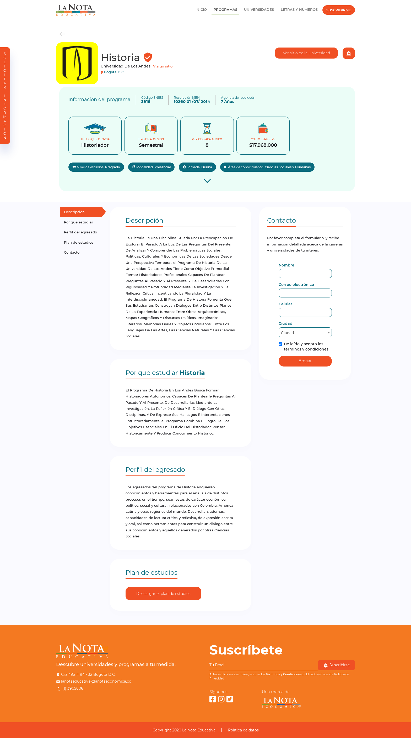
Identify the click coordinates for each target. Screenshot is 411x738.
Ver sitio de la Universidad (306, 53)
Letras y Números (299, 9)
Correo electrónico (296, 284)
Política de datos (243, 730)
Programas (225, 9)
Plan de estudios (78, 242)
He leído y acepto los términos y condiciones (303, 347)
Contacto (71, 252)
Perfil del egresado (80, 232)
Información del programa (99, 99)
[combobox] (305, 332)
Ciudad (286, 323)
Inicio (201, 9)
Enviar (305, 360)
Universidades (259, 9)
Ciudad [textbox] (287, 333)
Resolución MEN (187, 97)
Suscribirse (336, 665)
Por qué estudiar (78, 222)
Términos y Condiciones (284, 674)
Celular (285, 304)
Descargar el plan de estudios (163, 593)
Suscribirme (338, 10)
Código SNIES (152, 97)
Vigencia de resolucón (238, 97)
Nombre (286, 265)
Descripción (74, 212)
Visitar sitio (162, 66)
